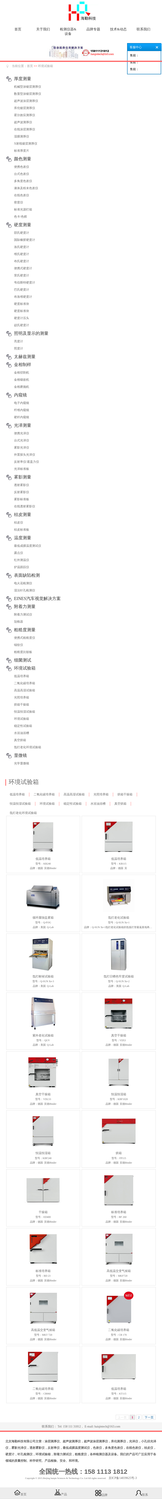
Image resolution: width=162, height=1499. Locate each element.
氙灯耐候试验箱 (43, 976)
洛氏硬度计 (21, 247)
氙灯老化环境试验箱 (27, 747)
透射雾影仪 (21, 485)
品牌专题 (93, 29)
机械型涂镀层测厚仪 (27, 86)
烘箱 (119, 1153)
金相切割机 (21, 372)
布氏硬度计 (21, 261)
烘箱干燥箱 (21, 704)
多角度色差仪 (23, 181)
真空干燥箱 (118, 1035)
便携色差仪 (21, 166)
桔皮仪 (18, 522)
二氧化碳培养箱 (24, 683)
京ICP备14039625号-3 (123, 1478)
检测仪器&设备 (68, 31)
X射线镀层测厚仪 (25, 143)
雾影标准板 (21, 499)
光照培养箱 (21, 697)
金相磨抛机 (21, 386)
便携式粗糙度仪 (24, 637)
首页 (17, 29)
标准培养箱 (118, 1212)
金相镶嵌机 (21, 379)
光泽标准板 (21, 469)
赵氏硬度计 (21, 325)
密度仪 (18, 202)
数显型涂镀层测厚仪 (27, 93)
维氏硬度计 (21, 254)
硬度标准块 (21, 303)
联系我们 (143, 29)
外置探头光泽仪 (24, 454)
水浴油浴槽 (21, 733)
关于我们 (43, 29)
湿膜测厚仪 (21, 136)
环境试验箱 (45, 66)
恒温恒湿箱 (118, 1094)
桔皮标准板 (21, 529)
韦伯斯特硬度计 (24, 282)
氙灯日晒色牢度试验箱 (119, 976)
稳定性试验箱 (23, 726)
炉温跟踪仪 (21, 567)
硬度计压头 (21, 318)
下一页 (149, 1417)
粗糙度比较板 (23, 652)
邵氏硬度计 (21, 232)
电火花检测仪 (23, 583)
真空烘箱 (20, 740)
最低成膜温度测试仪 (27, 545)
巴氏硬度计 (21, 289)
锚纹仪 (18, 645)
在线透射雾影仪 (24, 506)
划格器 (18, 621)
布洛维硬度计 (23, 296)
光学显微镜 (21, 763)
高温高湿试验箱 (24, 690)
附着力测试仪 (23, 614)
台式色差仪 (21, 174)
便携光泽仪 (21, 433)
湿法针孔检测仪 (24, 590)
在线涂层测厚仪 (24, 129)
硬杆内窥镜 (21, 417)
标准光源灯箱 (23, 209)
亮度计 (18, 341)
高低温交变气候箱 (119, 1271)
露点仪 (18, 553)
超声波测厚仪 (23, 122)
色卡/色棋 (20, 216)
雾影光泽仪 (21, 447)
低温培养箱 (21, 676)
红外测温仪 (21, 560)
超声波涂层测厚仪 (26, 101)
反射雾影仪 (21, 492)
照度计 (18, 348)
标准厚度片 (21, 150)
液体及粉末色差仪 (26, 188)
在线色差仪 (21, 195)
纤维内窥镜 (21, 410)
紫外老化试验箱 (43, 1035)
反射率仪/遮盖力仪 (26, 461)
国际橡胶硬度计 (24, 240)
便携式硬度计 (23, 268)
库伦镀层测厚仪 (24, 108)
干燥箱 (43, 1212)
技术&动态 (118, 29)
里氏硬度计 (21, 275)
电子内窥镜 (21, 403)
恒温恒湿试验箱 (24, 711)
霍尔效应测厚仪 (24, 115)
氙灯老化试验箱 (118, 917)
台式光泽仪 (21, 440)
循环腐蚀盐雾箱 (43, 917)
